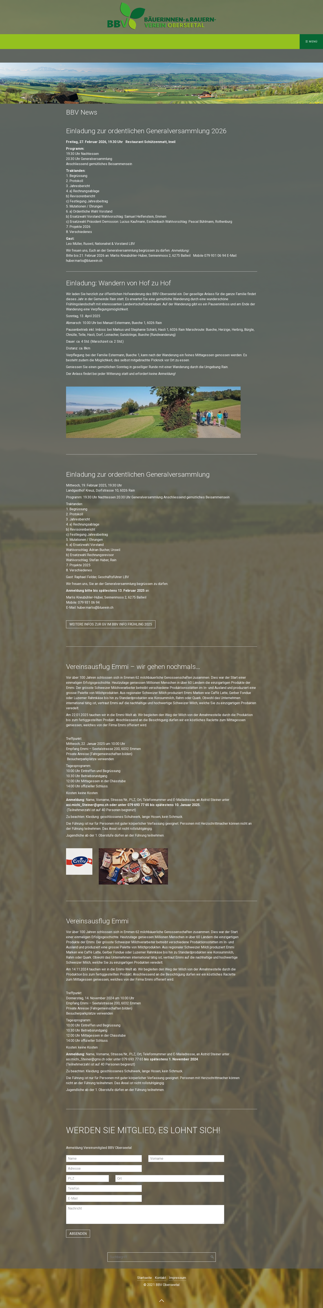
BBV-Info (62, 41)
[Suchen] (212, 1257)
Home (10, 41)
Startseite (144, 1278)
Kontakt (114, 41)
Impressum (143, 41)
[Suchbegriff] (161, 1257)
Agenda (89, 41)
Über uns (33, 41)
